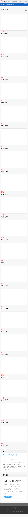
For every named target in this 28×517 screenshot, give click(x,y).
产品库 (12, 1)
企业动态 (14, 508)
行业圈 (15, 1)
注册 (23, 1)
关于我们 (20, 508)
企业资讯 (19, 1)
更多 (26, 10)
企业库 (9, 1)
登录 (26, 1)
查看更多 (8, 496)
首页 (2, 508)
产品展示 (8, 508)
